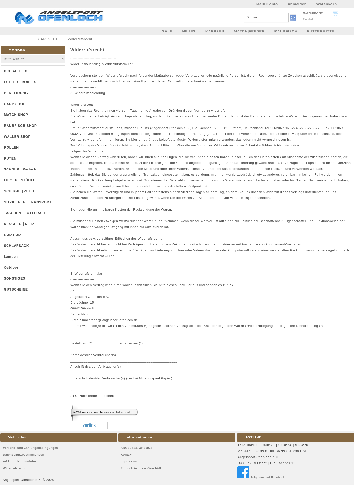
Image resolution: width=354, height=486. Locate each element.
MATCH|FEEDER (249, 31)
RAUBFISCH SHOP (20, 126)
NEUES (188, 31)
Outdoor (11, 267)
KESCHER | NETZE (20, 224)
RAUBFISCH (286, 31)
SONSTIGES (14, 278)
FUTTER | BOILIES (20, 82)
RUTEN (10, 158)
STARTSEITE (47, 39)
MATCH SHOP (16, 115)
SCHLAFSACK (16, 246)
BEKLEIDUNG (16, 93)
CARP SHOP (14, 104)
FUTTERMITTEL (322, 31)
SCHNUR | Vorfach (20, 169)
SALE (167, 31)
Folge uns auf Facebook (261, 477)
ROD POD (12, 235)
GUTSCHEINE (16, 289)
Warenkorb (326, 4)
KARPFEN (214, 31)
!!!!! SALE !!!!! (16, 71)
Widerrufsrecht (80, 39)
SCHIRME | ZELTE (19, 191)
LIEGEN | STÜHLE (19, 180)
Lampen (11, 257)
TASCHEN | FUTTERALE (25, 213)
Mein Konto (267, 4)
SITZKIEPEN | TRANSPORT (28, 202)
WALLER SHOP (17, 136)
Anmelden (297, 4)
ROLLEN (11, 147)
